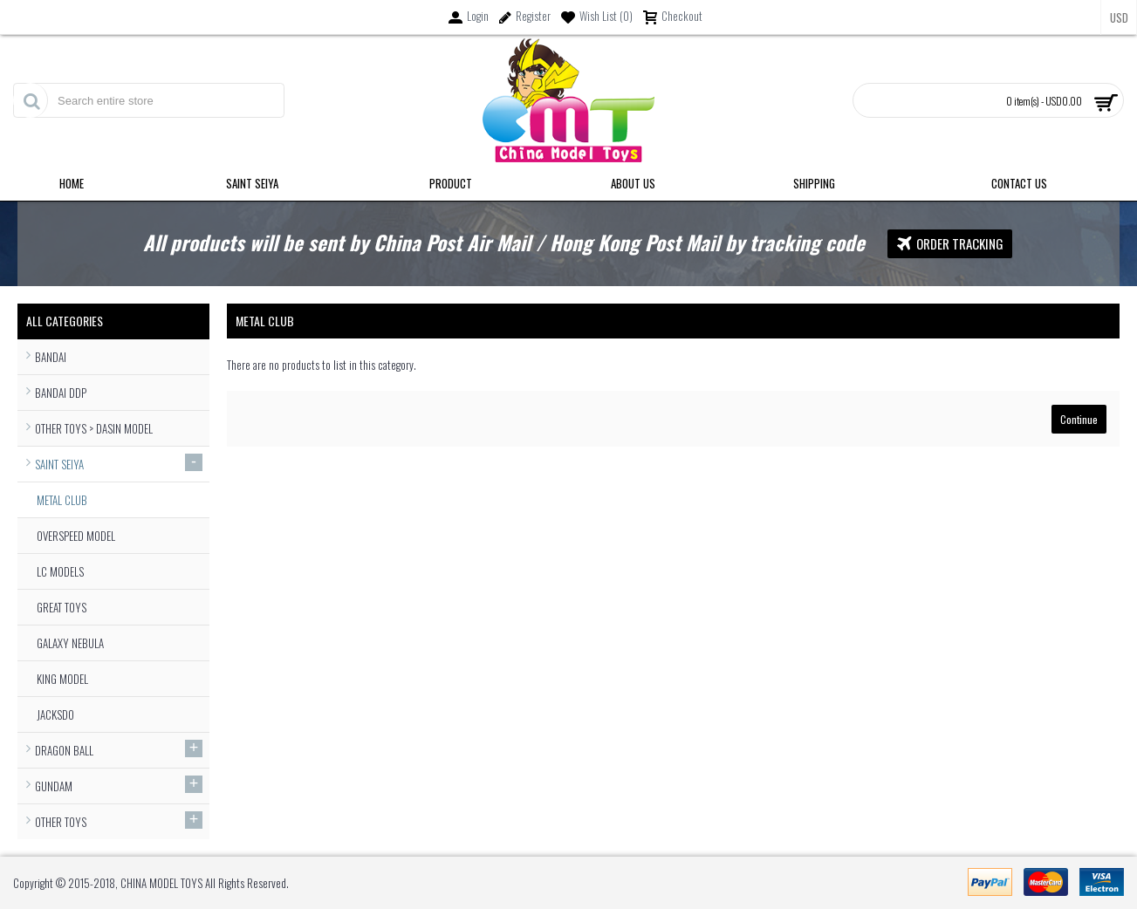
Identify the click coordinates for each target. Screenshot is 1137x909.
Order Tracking (949, 243)
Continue (1079, 419)
